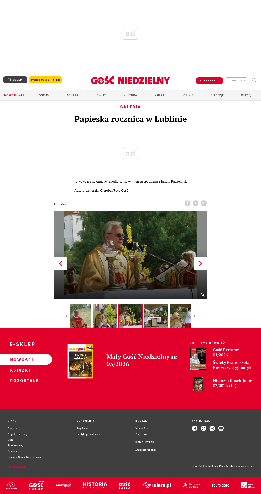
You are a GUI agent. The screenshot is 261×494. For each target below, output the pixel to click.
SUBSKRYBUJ (209, 80)
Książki (19, 370)
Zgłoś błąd (17, 466)
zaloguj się (236, 80)
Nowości (19, 359)
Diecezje (217, 95)
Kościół (43, 95)
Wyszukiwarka (254, 80)
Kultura (130, 95)
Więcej (246, 95)
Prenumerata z (45, 80)
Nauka (159, 95)
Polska (72, 95)
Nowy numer (14, 95)
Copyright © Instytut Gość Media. (209, 466)
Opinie (188, 95)
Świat (101, 95)
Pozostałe (19, 380)
